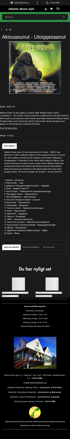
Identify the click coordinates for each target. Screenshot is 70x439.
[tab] (51, 8)
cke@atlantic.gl (45, 387)
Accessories (49, 247)
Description (9, 146)
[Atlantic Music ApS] (21, 9)
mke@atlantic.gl (44, 392)
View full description (8, 128)
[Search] (64, 17)
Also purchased (11, 247)
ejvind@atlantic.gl (45, 397)
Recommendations (31, 247)
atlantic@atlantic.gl (38, 383)
